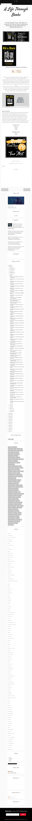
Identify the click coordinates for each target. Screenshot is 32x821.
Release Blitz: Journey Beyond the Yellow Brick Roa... (16, 374)
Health (15, 476)
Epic (14, 469)
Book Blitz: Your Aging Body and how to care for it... (16, 358)
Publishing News (11, 500)
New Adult (10, 658)
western (17, 516)
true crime (10, 514)
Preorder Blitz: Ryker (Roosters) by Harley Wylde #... (17, 402)
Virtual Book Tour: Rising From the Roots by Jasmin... (16, 326)
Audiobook (10, 450)
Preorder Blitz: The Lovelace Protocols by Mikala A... (17, 282)
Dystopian (10, 469)
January (11, 411)
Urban (20, 514)
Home (10, 757)
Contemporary (11, 464)
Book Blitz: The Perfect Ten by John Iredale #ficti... (17, 367)
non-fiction (10, 493)
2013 (10, 429)
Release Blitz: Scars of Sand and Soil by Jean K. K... (16, 314)
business (18, 457)
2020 (10, 419)
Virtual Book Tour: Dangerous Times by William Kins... (16, 307)
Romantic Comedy (17, 504)
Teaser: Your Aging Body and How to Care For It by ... (16, 388)
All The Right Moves (12, 448)
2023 (10, 414)
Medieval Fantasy (11, 648)
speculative (19, 507)
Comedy (18, 462)
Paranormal (21, 493)
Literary (9, 644)
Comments (10, 797)
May (10, 405)
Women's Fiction (11, 733)
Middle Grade (11, 490)
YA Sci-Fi (16, 523)
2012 (10, 431)
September (12, 272)
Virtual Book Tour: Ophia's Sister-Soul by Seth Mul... (16, 305)
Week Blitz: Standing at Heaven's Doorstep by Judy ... (17, 309)
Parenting (10, 495)
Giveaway (10, 606)
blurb (17, 452)
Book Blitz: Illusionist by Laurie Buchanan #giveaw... (17, 321)
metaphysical (15, 488)
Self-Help (14, 507)
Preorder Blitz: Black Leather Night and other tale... (16, 346)
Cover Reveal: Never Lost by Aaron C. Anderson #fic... (16, 342)
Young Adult (10, 749)
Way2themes (14, 819)
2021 (10, 417)
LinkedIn (16, 129)
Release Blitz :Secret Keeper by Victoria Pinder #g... (16, 289)
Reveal (15, 502)
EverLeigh (10, 771)
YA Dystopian (19, 519)
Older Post (26, 189)
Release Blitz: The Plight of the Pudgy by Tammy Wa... (16, 291)
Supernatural (10, 713)
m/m (9, 646)
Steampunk (16, 509)
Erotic (18, 469)
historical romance (12, 624)
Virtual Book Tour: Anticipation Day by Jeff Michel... (17, 337)
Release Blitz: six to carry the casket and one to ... (16, 381)
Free (22, 471)
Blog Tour (20, 28)
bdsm (15, 450)
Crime (9, 467)
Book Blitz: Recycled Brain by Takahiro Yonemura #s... (16, 339)
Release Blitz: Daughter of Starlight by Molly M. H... (16, 379)
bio (9, 452)
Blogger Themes (24, 819)
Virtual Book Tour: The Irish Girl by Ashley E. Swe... (17, 279)
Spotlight (10, 509)
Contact (10, 759)
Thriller (19, 512)
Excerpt (10, 471)
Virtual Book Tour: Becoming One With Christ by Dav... (16, 369)
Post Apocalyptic (11, 497)
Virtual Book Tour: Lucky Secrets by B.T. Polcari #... (16, 296)
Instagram (16, 127)
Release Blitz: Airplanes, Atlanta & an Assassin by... (16, 372)
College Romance (11, 462)
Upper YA (15, 514)
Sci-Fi (9, 507)
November (12, 269)
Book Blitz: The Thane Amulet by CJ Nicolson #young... (15, 302)
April (11, 407)
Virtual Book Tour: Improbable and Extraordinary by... (15, 298)
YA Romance (10, 523)
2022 (10, 416)
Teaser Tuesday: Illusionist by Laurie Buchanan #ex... (16, 351)
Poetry (15, 495)
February (11, 410)
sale (9, 699)
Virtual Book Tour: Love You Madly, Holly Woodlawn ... (16, 386)
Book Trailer (10, 455)
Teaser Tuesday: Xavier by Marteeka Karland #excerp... (16, 353)
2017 (10, 423)
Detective (17, 467)
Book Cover (10, 553)
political (19, 495)
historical (20, 476)
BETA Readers (19, 450)
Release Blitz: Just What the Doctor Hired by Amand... (17, 376)
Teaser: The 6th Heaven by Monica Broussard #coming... (15, 300)
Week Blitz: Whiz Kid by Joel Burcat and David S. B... (16, 390)
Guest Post (10, 476)
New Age (9, 660)
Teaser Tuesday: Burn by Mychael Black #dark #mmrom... (16, 383)
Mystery (16, 490)
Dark (13, 467)
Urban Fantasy (11, 516)
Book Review (10, 555)
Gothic (9, 610)
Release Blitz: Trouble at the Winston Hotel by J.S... (17, 349)
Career (9, 459)
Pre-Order (18, 497)
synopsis (10, 512)
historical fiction (12, 478)
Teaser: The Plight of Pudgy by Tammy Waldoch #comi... (16, 360)
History (9, 626)
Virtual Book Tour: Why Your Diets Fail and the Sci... (17, 328)
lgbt (21, 485)
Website (16, 126)
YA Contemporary (11, 519)
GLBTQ (9, 608)
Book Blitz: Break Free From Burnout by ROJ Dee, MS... (16, 393)
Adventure (17, 28)
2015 (10, 426)
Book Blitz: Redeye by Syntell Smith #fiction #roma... (15, 397)
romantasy (10, 504)
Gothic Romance (11, 474)
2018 (10, 422)
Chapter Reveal (15, 459)
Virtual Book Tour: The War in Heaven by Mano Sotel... (16, 365)
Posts (9, 796)
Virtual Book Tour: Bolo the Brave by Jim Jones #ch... (16, 284)
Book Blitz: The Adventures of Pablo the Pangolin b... (16, 312)
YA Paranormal (17, 521)
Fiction (18, 471)
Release (17, 500)
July (10, 275)
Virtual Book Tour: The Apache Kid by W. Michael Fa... (16, 330)
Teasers (15, 512)
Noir (9, 662)
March (11, 408)
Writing (9, 735)
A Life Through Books (16, 12)
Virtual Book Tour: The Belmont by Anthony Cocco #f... (15, 356)
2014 (10, 428)
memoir (9, 488)
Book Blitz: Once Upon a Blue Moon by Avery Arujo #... (16, 344)
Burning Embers (11, 457)
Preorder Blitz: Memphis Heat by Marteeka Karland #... (17, 286)
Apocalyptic (19, 448)
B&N (16, 134)
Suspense (10, 715)
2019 (10, 420)
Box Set (16, 455)
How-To (14, 481)
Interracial (10, 483)
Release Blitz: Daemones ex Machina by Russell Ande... (16, 319)
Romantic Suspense (12, 697)
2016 (10, 425)
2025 (10, 266)
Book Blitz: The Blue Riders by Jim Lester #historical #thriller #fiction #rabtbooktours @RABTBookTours (15, 238)
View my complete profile (12, 772)
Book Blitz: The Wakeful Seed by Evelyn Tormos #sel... (16, 363)
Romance (20, 502)
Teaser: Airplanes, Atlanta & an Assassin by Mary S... (17, 395)
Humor (18, 481)
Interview (16, 483)
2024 (10, 413)
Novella (15, 493)
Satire (9, 701)
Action (9, 533)
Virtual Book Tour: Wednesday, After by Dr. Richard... (17, 316)
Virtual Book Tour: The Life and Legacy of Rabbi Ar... (16, 335)
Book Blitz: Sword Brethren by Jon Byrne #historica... (16, 277)
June (11, 404)
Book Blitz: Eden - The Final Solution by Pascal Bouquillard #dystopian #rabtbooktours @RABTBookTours (15, 243)
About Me (10, 758)
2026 (10, 265)
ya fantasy (10, 521)
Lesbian (17, 485)
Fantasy (23, 28)
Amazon (16, 133)
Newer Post (4, 189)
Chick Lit (21, 459)
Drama (21, 467)
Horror (9, 481)
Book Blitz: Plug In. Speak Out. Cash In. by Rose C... (17, 399)
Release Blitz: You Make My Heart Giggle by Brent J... (17, 293)
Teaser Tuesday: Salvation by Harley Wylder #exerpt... (17, 323)
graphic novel (19, 474)
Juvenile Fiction (11, 485)
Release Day (10, 502)
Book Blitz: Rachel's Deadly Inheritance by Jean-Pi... (17, 332)
